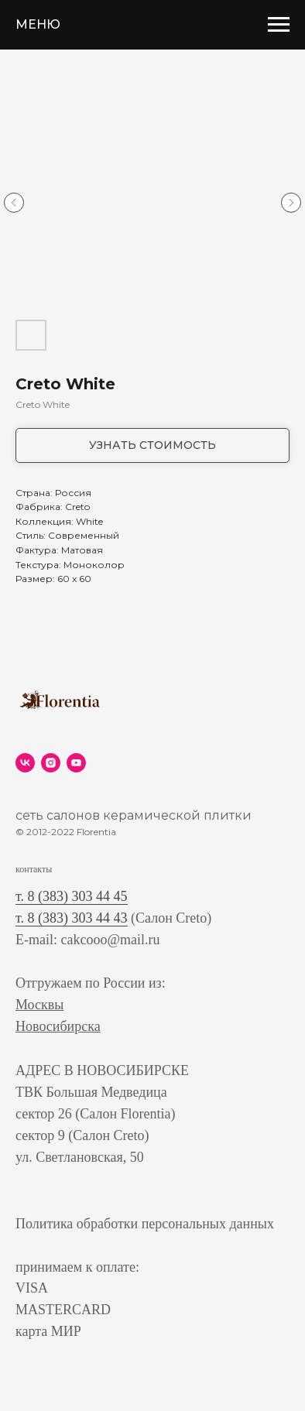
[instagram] (50, 762)
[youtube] (76, 762)
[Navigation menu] (279, 25)
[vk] (25, 762)
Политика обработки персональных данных (144, 1223)
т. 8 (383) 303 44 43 (71, 918)
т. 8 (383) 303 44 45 (71, 896)
